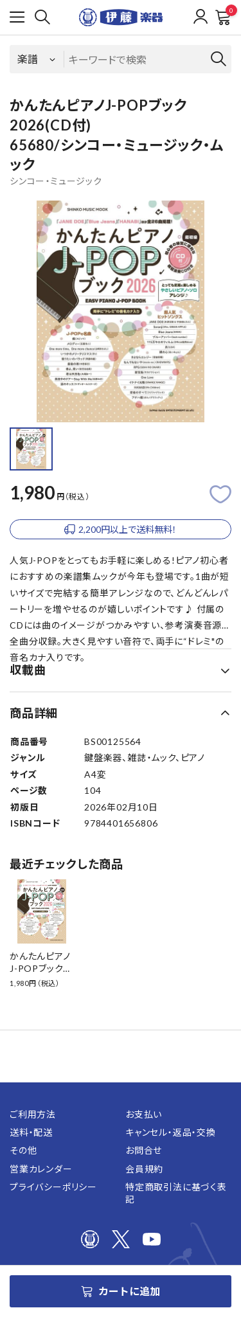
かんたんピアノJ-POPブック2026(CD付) (40, 969)
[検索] (42, 17)
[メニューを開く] (17, 17)
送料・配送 (31, 1132)
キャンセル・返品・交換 (170, 1132)
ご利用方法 (33, 1114)
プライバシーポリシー (53, 1186)
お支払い (143, 1114)
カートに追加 (120, 1291)
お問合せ (143, 1150)
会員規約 (144, 1168)
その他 (23, 1150)
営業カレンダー (41, 1168)
